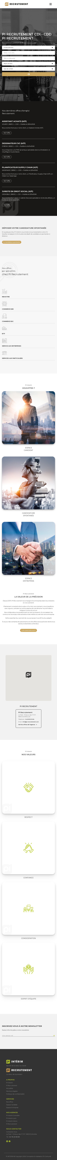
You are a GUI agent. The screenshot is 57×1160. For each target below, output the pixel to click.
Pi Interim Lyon (11, 1118)
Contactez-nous (11, 1132)
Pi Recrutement (11, 1085)
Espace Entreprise (12, 1107)
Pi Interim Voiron (11, 1121)
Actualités (9, 1088)
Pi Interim (9, 1083)
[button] (29, 675)
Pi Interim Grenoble (13, 1115)
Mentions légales (12, 1091)
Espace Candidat (11, 1105)
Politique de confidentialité (15, 1094)
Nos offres (9, 1102)
